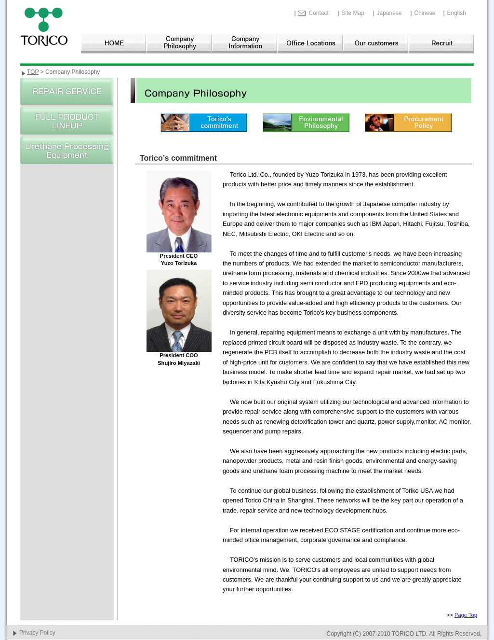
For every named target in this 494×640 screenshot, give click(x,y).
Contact (319, 13)
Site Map (353, 13)
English (456, 13)
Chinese (425, 13)
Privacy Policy (37, 632)
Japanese (389, 13)
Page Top (465, 615)
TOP (33, 72)
